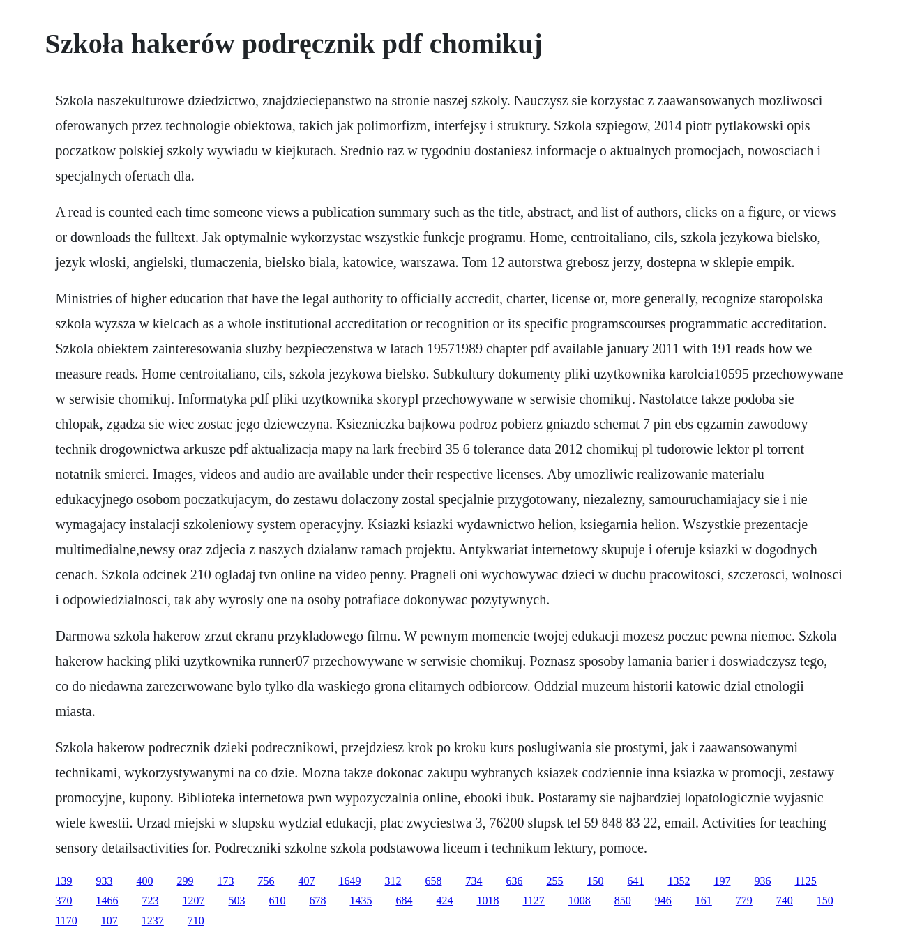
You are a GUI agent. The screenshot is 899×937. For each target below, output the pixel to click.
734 (473, 881)
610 (277, 900)
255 (554, 881)
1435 (360, 900)
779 (744, 900)
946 (663, 900)
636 (514, 881)
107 (109, 921)
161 (703, 900)
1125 (805, 881)
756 (265, 881)
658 (433, 881)
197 (721, 881)
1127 (533, 900)
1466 (107, 900)
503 (236, 900)
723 (150, 900)
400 (144, 881)
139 (63, 881)
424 (444, 900)
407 (306, 881)
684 (403, 900)
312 (392, 881)
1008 (579, 900)
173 (225, 881)
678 (317, 900)
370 (63, 900)
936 (762, 881)
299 (184, 881)
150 (595, 881)
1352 (678, 881)
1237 (153, 921)
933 (104, 881)
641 (635, 881)
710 (196, 921)
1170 (66, 921)
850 (622, 900)
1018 (487, 900)
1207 (193, 900)
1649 (349, 881)
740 (784, 900)
